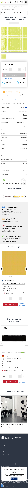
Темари (25, 114)
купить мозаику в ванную (12, 424)
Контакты (17, 457)
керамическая (23, 133)
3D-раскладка (4, 448)
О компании (17, 442)
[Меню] (26, 2)
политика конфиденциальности (14, 475)
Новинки (3, 457)
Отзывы (17, 454)
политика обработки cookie (17, 474)
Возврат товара (4, 451)
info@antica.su (6, 466)
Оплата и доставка (5, 442)
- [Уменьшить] (10, 69)
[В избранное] (24, 78)
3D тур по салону (5, 454)
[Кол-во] (15, 69)
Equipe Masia (9, 356)
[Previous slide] (3, 196)
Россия (22, 107)
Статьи (16, 451)
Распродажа (3, 460)
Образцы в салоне (5, 445)
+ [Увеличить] (19, 69)
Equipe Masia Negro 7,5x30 (11, 359)
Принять (14, 478)
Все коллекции (18, 448)
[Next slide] (25, 196)
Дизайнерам (18, 445)
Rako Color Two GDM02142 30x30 (13, 283)
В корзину (11, 75)
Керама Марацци (22, 111)
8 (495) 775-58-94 (7, 464)
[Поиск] (10, 2)
